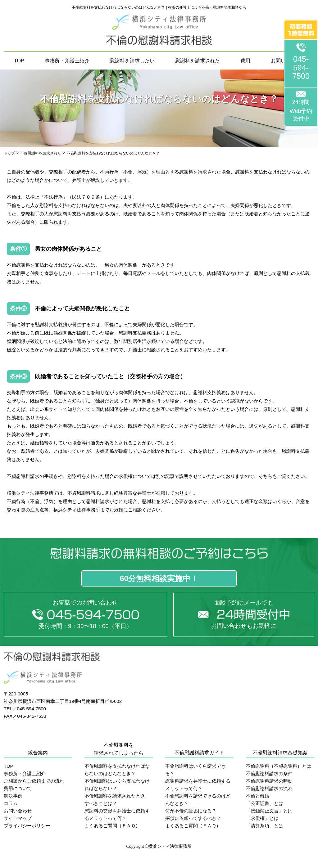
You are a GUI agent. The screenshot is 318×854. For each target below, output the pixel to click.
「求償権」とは (262, 818)
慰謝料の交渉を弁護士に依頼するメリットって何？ (117, 814)
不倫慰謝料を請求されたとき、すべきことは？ (117, 799)
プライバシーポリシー (27, 825)
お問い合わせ (18, 810)
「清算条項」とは (264, 825)
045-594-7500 (301, 67)
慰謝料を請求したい (132, 60)
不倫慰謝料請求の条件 (269, 773)
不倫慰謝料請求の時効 (269, 781)
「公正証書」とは (264, 803)
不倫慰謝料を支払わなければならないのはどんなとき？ (117, 769)
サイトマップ (18, 818)
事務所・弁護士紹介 (67, 60)
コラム (11, 803)
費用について (18, 788)
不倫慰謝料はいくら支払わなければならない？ (117, 784)
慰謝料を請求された (197, 60)
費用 (245, 60)
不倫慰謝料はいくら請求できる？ (195, 769)
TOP (19, 60)
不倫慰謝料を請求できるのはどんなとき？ (197, 799)
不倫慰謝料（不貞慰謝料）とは (278, 766)
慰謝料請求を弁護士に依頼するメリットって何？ (197, 784)
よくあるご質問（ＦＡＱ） (112, 825)
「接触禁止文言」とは (269, 810)
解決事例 (13, 795)
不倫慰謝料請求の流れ (269, 788)
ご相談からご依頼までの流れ (34, 781)
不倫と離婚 (257, 795)
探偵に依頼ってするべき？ (193, 818)
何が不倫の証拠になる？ (190, 810)
